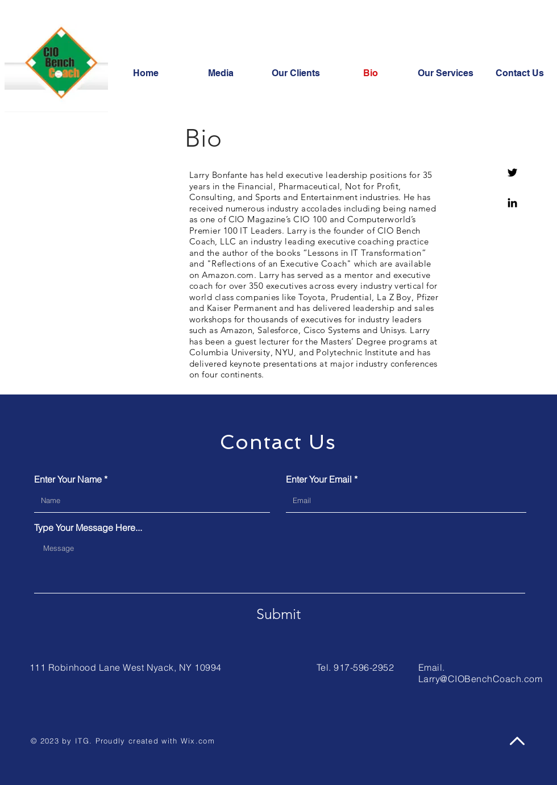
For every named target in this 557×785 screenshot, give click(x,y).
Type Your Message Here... (88, 527)
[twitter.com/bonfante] (512, 172)
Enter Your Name (68, 479)
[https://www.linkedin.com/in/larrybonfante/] (512, 202)
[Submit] (278, 614)
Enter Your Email (319, 479)
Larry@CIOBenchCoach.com (480, 678)
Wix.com (198, 740)
